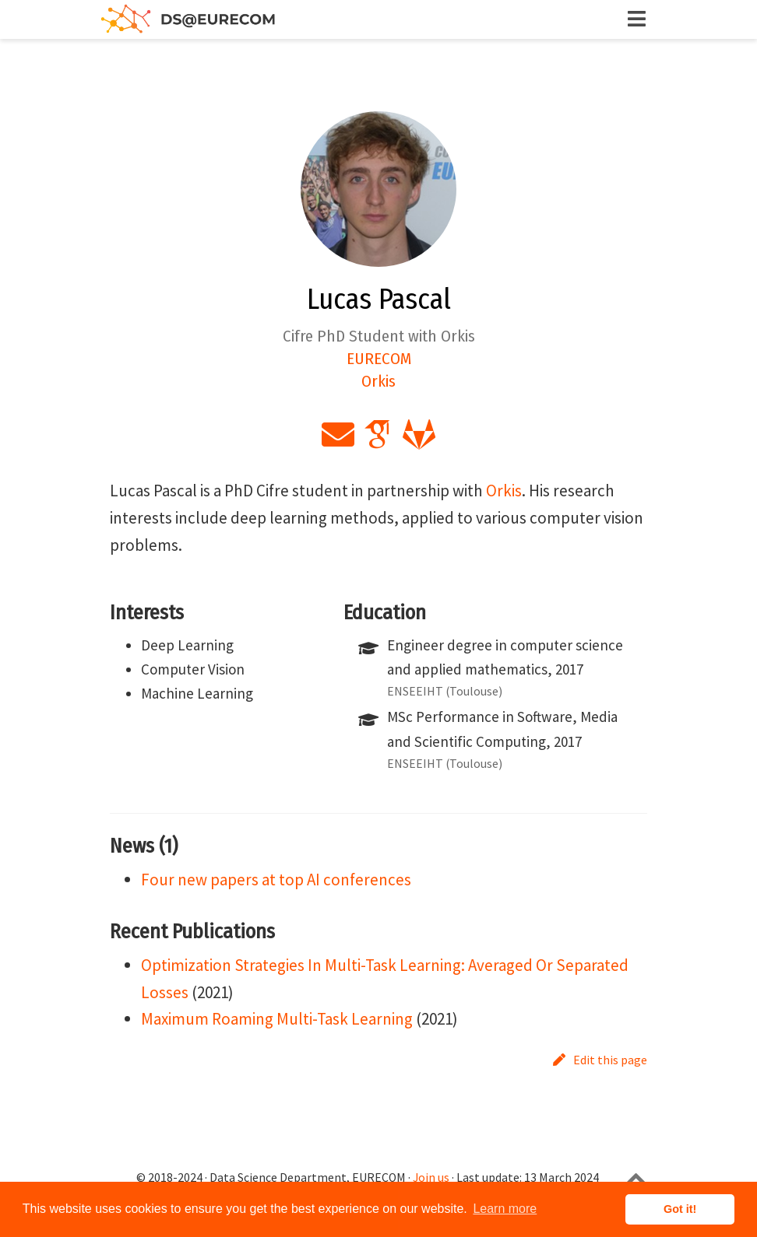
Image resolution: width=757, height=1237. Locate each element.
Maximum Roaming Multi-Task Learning (277, 1018)
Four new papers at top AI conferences (276, 879)
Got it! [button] (680, 1209)
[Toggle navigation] (637, 19)
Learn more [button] (505, 1208)
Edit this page (600, 1059)
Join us (431, 1177)
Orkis (504, 490)
